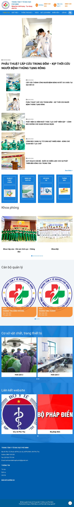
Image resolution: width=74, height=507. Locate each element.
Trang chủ (6, 12)
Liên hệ (64, 12)
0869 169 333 (47, 5)
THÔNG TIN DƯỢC (27, 12)
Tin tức (3, 469)
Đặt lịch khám (45, 12)
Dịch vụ (3, 472)
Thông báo (64, 179)
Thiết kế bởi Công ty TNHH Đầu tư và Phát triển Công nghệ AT (37, 504)
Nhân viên (56, 12)
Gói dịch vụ (46, 179)
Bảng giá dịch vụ (28, 179)
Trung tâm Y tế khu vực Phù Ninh (43, 502)
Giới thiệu (15, 12)
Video (37, 12)
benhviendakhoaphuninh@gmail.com (16, 460)
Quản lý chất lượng (9, 180)
